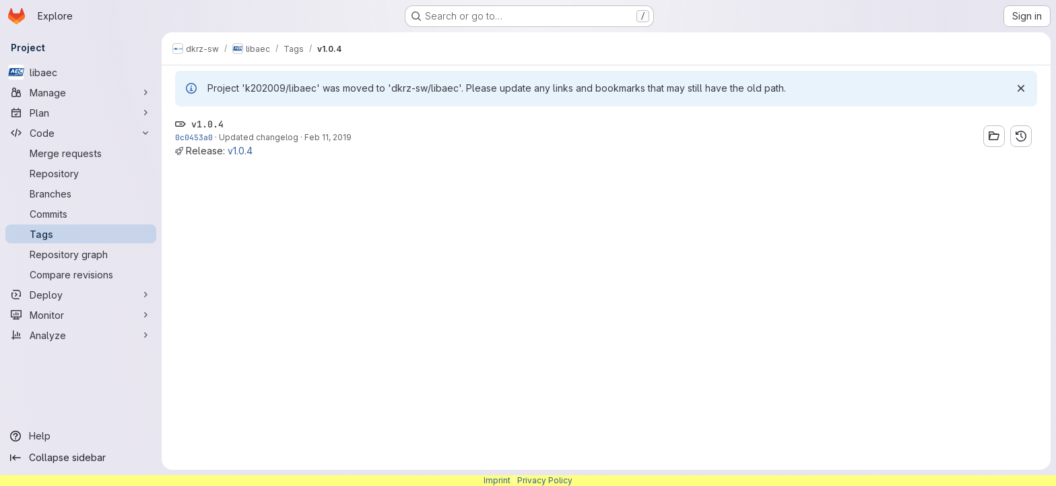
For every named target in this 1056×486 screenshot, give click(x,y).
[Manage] (80, 92)
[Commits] (80, 213)
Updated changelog (258, 137)
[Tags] (80, 233)
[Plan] (80, 112)
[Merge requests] (80, 153)
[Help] (80, 436)
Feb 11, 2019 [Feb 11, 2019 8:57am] (328, 137)
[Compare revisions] (80, 274)
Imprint (497, 480)
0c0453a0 (194, 137)
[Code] (80, 132)
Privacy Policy (544, 480)
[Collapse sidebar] (80, 457)
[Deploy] (80, 294)
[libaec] (80, 72)
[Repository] (80, 173)
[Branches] (80, 193)
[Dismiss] (1021, 88)
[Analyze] (80, 335)
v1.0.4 (240, 150)
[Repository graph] (80, 254)
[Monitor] (80, 314)
